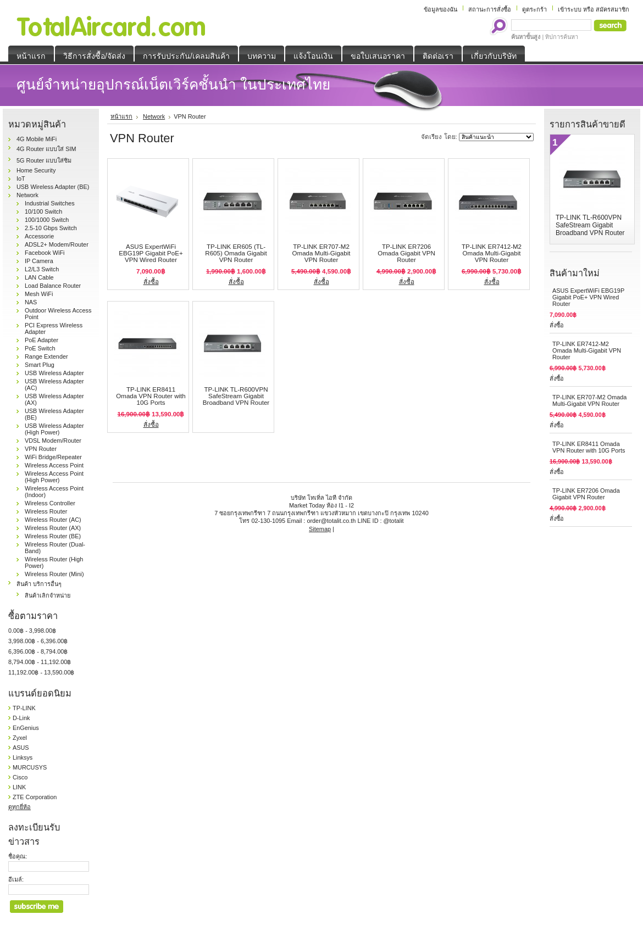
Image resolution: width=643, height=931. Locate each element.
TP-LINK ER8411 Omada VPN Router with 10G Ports (150, 396)
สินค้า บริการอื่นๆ (39, 584)
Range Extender (46, 356)
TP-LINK (24, 708)
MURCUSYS (30, 767)
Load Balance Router (53, 285)
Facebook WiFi (45, 252)
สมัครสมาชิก (612, 9)
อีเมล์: (16, 879)
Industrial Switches (50, 203)
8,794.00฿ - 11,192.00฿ (39, 662)
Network (27, 195)
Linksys (22, 757)
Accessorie (39, 236)
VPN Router (41, 448)
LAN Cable (39, 277)
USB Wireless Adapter (54, 373)
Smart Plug (39, 364)
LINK (19, 787)
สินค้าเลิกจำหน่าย (47, 595)
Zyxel (20, 737)
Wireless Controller (50, 503)
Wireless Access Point (54, 465)
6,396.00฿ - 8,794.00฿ (38, 651)
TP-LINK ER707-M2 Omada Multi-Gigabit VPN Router (321, 253)
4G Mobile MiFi (36, 139)
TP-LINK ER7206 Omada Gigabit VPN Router (406, 253)
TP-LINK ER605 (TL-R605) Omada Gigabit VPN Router (236, 253)
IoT (20, 178)
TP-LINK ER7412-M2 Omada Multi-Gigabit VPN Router (492, 253)
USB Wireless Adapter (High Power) (54, 429)
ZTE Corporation (35, 797)
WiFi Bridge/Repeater (53, 457)
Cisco (20, 777)
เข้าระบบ (569, 9)
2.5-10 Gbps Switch (51, 228)
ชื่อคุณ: (17, 856)
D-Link (21, 718)
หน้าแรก (121, 116)
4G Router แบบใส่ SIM (46, 149)
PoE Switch (40, 348)
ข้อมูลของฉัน (440, 9)
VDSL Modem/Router (53, 440)
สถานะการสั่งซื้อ (489, 9)
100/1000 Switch (47, 219)
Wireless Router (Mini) (54, 574)
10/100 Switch (43, 211)
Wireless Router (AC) (53, 519)
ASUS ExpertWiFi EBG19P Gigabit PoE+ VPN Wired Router (150, 253)
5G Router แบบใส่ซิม (43, 160)
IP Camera (39, 261)
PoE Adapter (41, 340)
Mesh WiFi (39, 294)
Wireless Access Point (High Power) (54, 476)
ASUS (21, 747)
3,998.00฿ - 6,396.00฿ (38, 641)
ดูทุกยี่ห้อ (19, 807)
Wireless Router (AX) (53, 528)
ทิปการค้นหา (561, 37)
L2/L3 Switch (42, 269)
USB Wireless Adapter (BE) (52, 186)
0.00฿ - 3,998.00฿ (32, 630)
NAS (31, 302)
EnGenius (26, 727)
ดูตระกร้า (534, 9)
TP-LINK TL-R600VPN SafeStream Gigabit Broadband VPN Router (236, 396)
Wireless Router (46, 511)
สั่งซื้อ (151, 281)
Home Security (36, 170)
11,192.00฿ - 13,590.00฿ (41, 672)
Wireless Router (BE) (53, 536)
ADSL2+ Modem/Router (56, 244)
